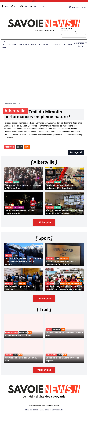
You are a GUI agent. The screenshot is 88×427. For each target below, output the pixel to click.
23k (43, 6)
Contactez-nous (77, 7)
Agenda (68, 45)
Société (57, 45)
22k (34, 6)
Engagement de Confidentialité (51, 410)
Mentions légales (31, 410)
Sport (12, 45)
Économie (44, 45)
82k (16, 6)
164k (6, 6)
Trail (27, 147)
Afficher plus (44, 222)
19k (25, 6)
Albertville (9, 147)
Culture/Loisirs (27, 45)
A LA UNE (4, 45)
